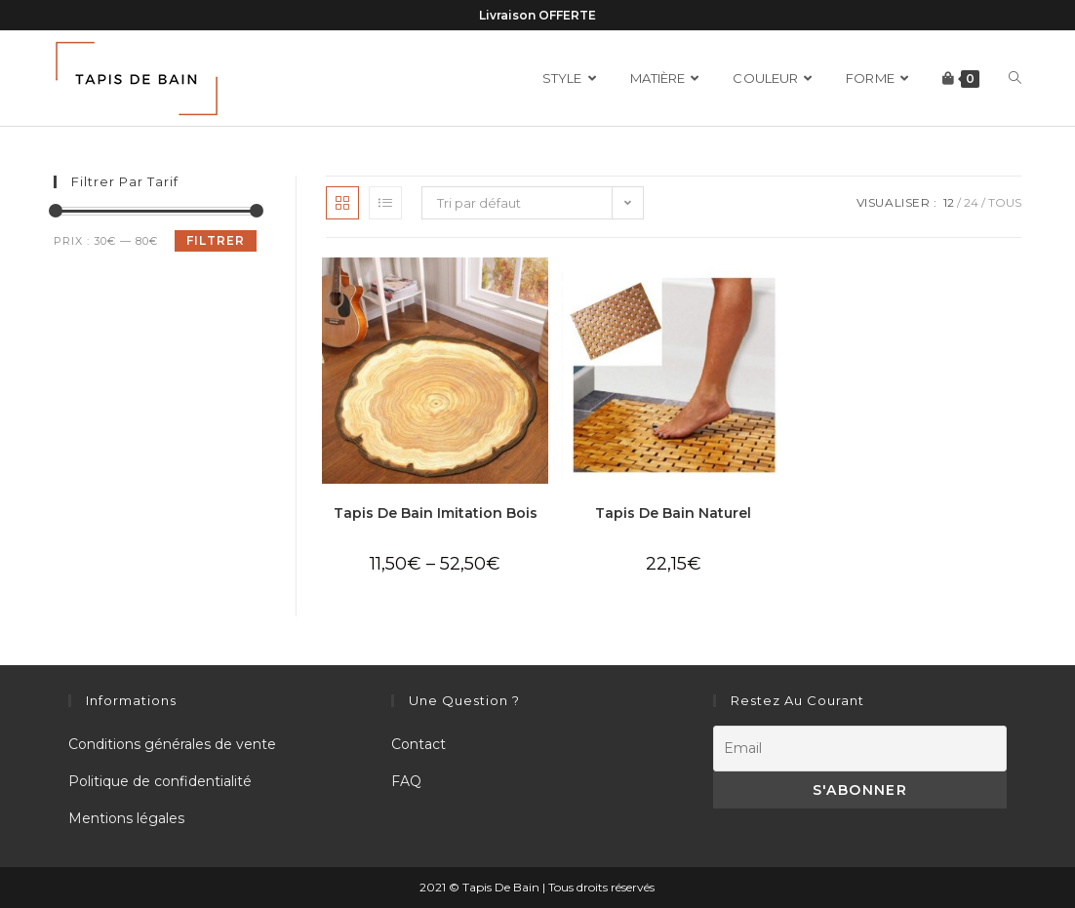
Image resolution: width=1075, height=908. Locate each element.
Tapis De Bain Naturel (673, 513)
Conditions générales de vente (172, 744)
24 (971, 202)
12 (948, 202)
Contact (418, 744)
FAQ (406, 781)
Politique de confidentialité (160, 781)
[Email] (860, 748)
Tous (1004, 202)
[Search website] (1015, 78)
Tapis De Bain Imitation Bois (436, 513)
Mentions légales (126, 818)
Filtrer (215, 240)
